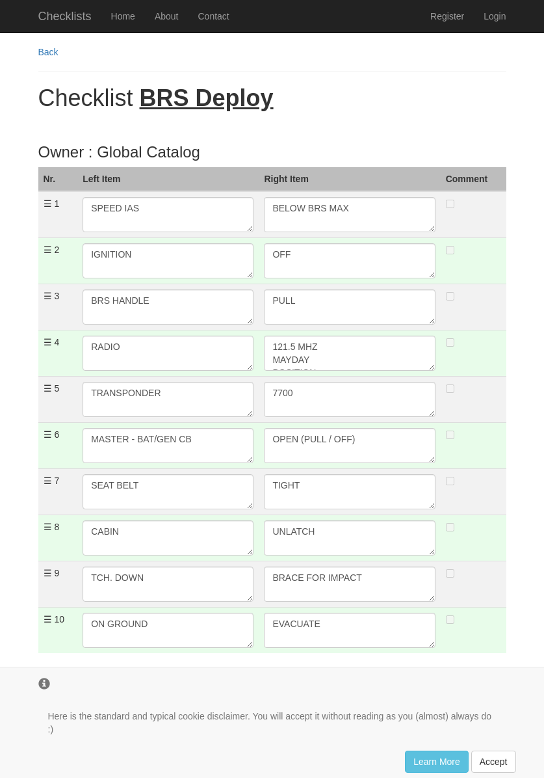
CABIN (168, 538)
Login (495, 16)
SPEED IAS (168, 214)
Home (123, 16)
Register (447, 16)
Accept (494, 762)
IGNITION (168, 260)
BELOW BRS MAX (349, 214)
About (167, 16)
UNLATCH (349, 538)
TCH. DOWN (168, 584)
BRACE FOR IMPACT (349, 584)
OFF (349, 260)
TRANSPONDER (168, 399)
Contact (213, 16)
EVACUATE (349, 630)
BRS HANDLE (168, 307)
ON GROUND (168, 630)
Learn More (436, 762)
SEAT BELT (168, 491)
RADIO (168, 353)
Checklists (65, 16)
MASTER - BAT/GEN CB (168, 445)
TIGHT (349, 491)
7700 (349, 399)
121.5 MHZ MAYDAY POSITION (349, 353)
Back (48, 52)
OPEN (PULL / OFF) (349, 445)
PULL (349, 307)
